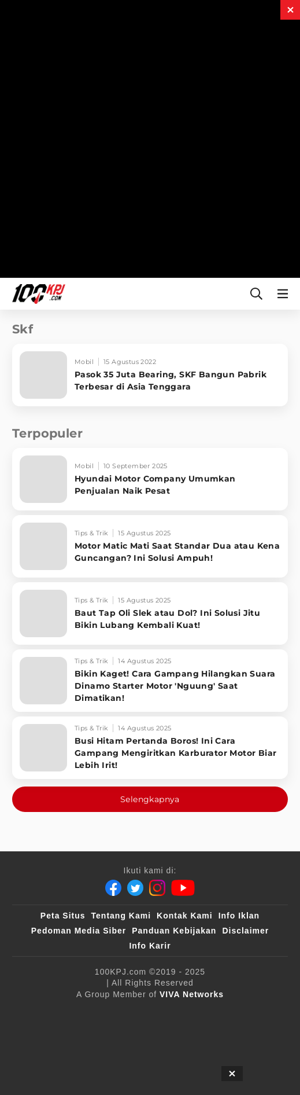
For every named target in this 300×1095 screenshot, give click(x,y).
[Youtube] (183, 888)
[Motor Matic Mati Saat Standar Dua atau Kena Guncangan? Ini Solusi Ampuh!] (150, 546)
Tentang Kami (121, 915)
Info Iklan (239, 915)
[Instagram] (157, 888)
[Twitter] (135, 888)
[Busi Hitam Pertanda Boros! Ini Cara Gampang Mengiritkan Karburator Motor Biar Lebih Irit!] (150, 747)
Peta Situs (63, 915)
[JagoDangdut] (150, 1059)
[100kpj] (130, 1013)
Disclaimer (245, 930)
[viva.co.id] (75, 1013)
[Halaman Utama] (36, 294)
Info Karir (150, 945)
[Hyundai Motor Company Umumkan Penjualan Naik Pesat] (150, 479)
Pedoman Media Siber (78, 930)
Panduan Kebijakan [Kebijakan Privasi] (174, 930)
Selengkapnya (150, 799)
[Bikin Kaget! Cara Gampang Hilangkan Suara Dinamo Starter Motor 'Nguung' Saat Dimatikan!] (150, 680)
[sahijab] (177, 1013)
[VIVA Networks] (192, 994)
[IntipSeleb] (238, 1036)
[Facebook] (113, 888)
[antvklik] (182, 1036)
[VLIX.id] (230, 1013)
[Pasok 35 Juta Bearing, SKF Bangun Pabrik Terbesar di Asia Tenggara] (150, 375)
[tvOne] (94, 1036)
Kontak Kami (185, 915)
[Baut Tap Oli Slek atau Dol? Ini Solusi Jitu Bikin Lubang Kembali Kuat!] (150, 613)
